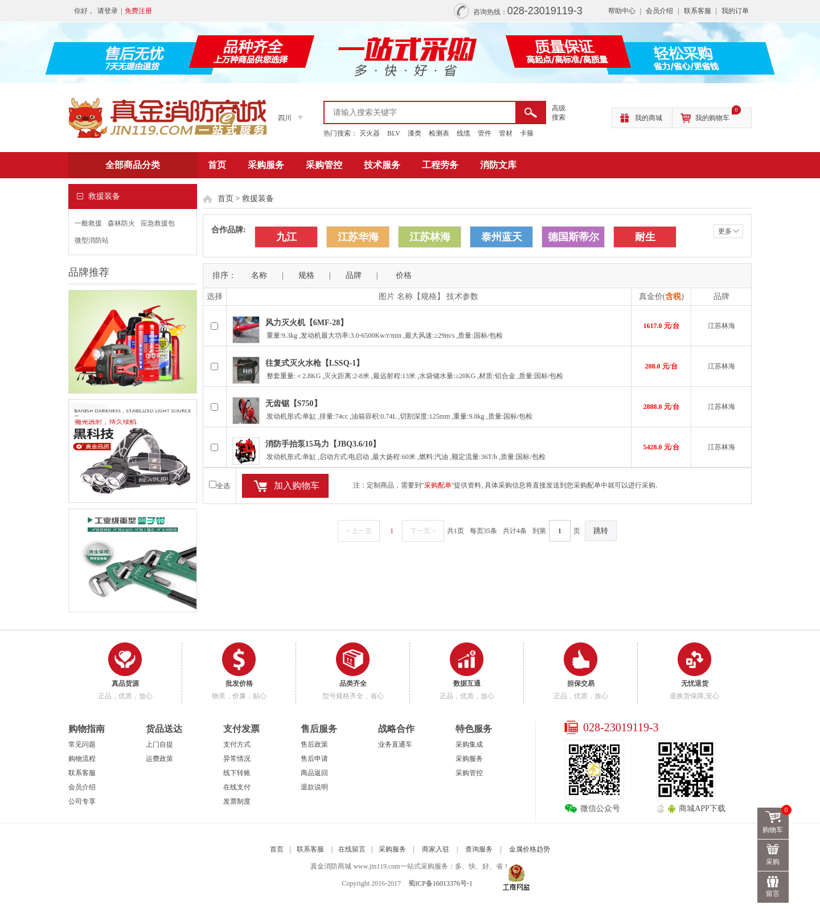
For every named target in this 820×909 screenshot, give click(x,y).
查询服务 (479, 849)
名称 (259, 275)
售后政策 (314, 744)
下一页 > (423, 531)
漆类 (414, 133)
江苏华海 (358, 237)
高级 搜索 (558, 112)
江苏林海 (429, 237)
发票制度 (237, 801)
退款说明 (314, 787)
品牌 (354, 275)
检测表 (439, 133)
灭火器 (369, 133)
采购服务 (266, 165)
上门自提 (159, 744)
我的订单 (735, 11)
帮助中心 (622, 11)
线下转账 (237, 773)
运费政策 (159, 759)
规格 (306, 275)
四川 (285, 118)
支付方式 (237, 744)
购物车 (776, 821)
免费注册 (138, 11)
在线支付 (237, 787)
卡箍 (527, 133)
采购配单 (438, 485)
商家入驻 (435, 849)
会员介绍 (659, 11)
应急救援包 (158, 223)
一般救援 (88, 223)
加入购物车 (296, 485)
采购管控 (324, 165)
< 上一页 (359, 531)
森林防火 (121, 223)
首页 (217, 165)
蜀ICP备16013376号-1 (440, 883)
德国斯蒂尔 (573, 237)
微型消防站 (92, 240)
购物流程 (82, 759)
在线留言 (352, 849)
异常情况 (237, 759)
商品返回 (314, 773)
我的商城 (648, 118)
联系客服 (697, 11)
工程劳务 (440, 165)
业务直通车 (395, 744)
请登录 (107, 11)
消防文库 (498, 165)
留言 (773, 894)
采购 (773, 862)
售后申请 (314, 759)
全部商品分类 (132, 165)
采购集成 (469, 744)
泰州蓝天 (501, 237)
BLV (393, 133)
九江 (286, 237)
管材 (505, 133)
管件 (484, 133)
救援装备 (258, 198)
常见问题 (82, 744)
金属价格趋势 (529, 849)
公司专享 (82, 801)
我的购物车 (718, 115)
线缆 (463, 133)
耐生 (645, 237)
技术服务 (382, 165)
